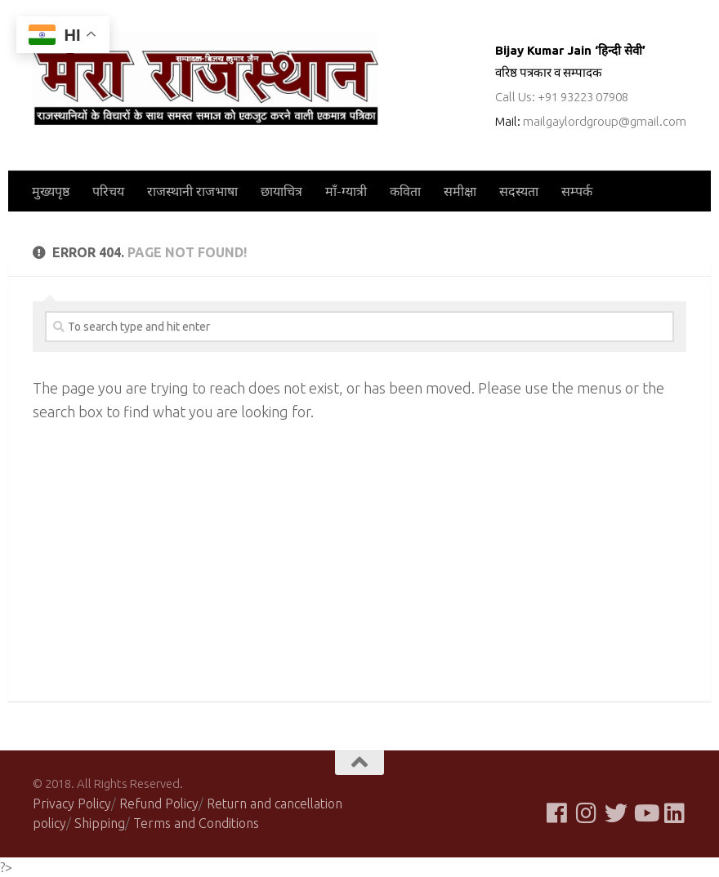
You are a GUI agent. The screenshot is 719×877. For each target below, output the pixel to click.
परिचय (108, 191)
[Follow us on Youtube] (645, 813)
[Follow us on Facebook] (557, 813)
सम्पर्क (576, 191)
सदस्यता (518, 191)
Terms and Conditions (196, 823)
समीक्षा (460, 191)
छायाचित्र (281, 191)
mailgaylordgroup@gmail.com (604, 121)
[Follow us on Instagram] (586, 813)
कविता (405, 191)
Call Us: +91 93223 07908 (561, 97)
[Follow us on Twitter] (616, 813)
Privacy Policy (72, 803)
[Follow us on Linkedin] (674, 813)
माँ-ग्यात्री (346, 191)
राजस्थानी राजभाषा (192, 191)
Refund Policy (159, 803)
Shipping (99, 823)
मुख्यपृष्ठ (50, 191)
